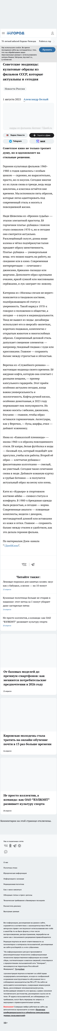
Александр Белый (36, 99)
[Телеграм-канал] (15, 141)
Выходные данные (11, 911)
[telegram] (34, 564)
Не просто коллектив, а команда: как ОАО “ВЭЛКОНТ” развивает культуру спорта (28, 622)
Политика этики (10, 868)
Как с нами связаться (12, 889)
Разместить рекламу (12, 906)
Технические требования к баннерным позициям (24, 900)
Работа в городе (46, 41)
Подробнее (19, 969)
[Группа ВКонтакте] (5, 846)
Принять (47, 49)
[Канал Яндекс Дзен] (41, 135)
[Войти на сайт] (52, 33)
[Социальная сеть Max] (41, 141)
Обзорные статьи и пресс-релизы (17, 895)
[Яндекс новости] (15, 135)
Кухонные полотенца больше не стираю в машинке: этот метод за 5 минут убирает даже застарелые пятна (28, 603)
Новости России (15, 88)
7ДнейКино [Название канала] (11, 545)
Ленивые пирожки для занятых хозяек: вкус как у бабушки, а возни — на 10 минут (28, 585)
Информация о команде (13, 879)
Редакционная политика (13, 884)
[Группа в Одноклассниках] (10, 846)
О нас (5, 862)
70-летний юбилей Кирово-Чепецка (19, 41)
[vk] (24, 564)
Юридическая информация (15, 873)
